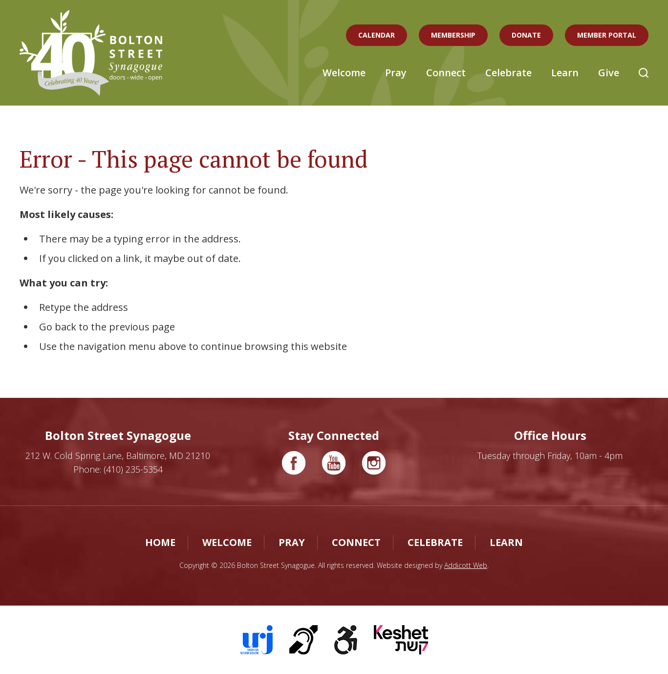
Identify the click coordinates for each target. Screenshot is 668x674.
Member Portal (606, 35)
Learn (565, 72)
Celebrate (508, 72)
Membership (453, 35)
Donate (526, 35)
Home (160, 542)
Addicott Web (465, 565)
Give (608, 72)
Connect (446, 72)
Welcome (344, 72)
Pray (396, 72)
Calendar (376, 35)
